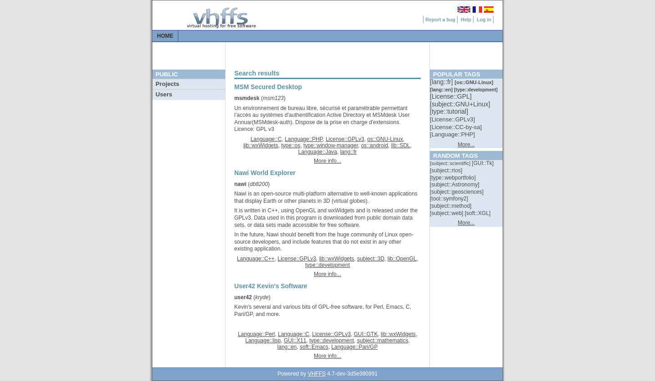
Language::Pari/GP (354, 347)
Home (165, 36)
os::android (374, 145)
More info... (327, 161)
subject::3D (370, 259)
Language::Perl (256, 334)
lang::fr (348, 152)
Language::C (266, 139)
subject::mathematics (382, 340)
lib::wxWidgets (260, 145)
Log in (484, 19)
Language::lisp (263, 340)
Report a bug (440, 19)
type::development (327, 265)
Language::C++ (256, 259)
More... (466, 144)
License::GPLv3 (345, 139)
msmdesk (246, 98)
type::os (290, 145)
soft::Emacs (314, 347)
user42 (243, 297)
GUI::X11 (295, 340)
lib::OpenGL (402, 259)
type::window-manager (330, 145)
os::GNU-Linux (385, 139)
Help (466, 19)
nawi (240, 184)
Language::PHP (303, 139)
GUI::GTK (366, 334)
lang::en (287, 347)
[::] (442, 81)
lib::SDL (400, 145)
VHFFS (317, 374)
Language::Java (317, 152)
